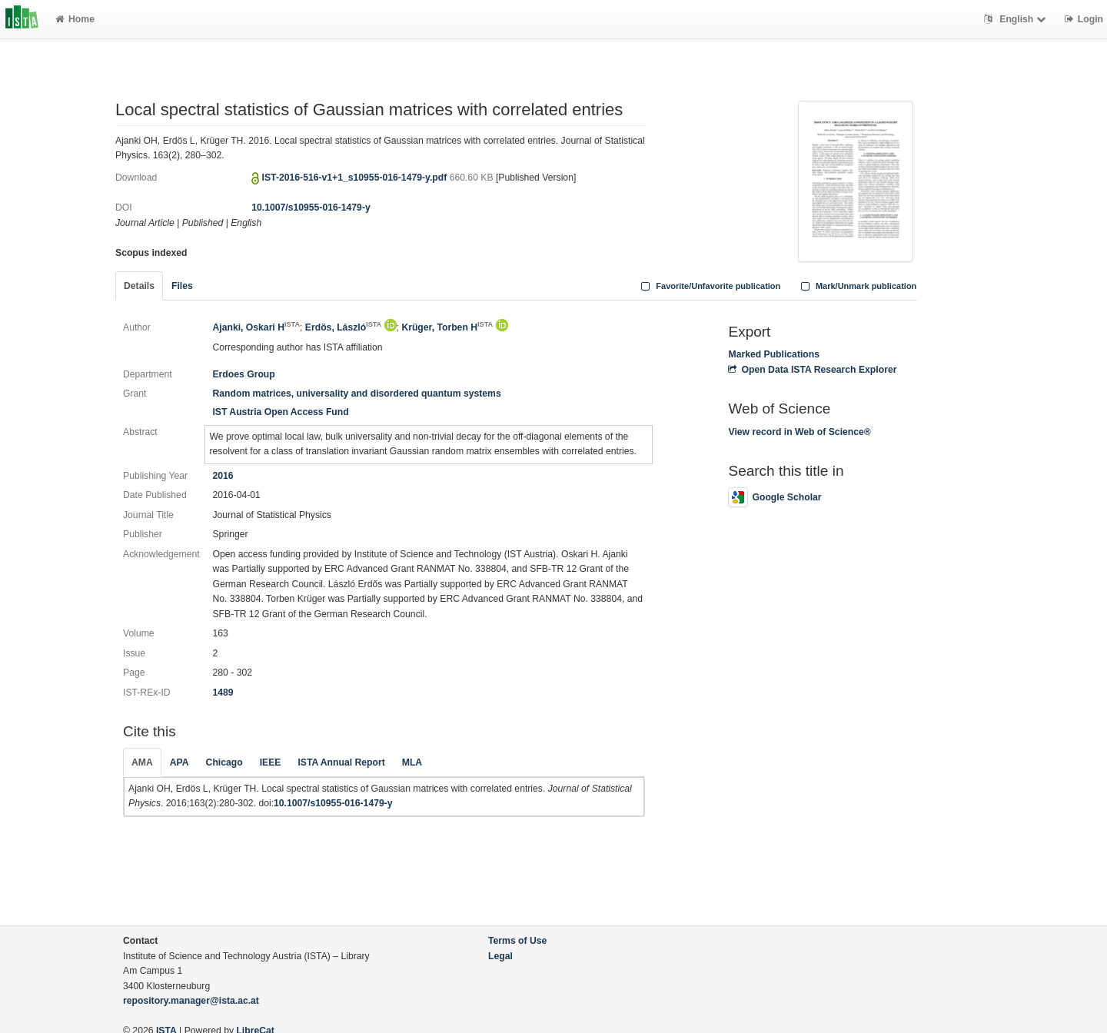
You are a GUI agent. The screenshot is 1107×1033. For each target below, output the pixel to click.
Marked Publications (773, 354)
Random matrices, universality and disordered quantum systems (356, 393)
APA (179, 762)
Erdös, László (343, 327)
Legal (500, 956)
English (1016, 19)
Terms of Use (517, 940)
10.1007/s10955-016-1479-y (311, 207)
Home (75, 19)
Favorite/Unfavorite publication (709, 286)
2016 (222, 475)
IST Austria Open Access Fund (280, 412)
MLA (412, 762)
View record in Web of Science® (799, 432)
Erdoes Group (243, 374)
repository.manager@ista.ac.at (191, 1000)
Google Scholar (774, 497)
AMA (142, 762)
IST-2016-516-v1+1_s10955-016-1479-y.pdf (356, 177)
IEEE (270, 762)
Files (182, 286)
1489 (222, 692)
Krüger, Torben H (447, 327)
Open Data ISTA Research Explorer (812, 369)
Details (139, 286)
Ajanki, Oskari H (256, 327)
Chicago (224, 762)
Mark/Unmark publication (856, 286)
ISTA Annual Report (341, 762)
